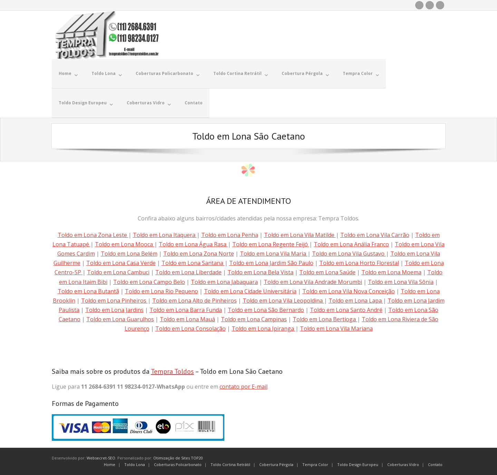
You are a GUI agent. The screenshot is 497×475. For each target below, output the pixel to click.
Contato (435, 464)
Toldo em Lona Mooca (124, 244)
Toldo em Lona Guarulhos (120, 319)
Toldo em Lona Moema (391, 272)
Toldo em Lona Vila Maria (274, 253)
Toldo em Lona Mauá (187, 319)
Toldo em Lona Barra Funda (185, 310)
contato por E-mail (243, 386)
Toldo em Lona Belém (129, 253)
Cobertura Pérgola (276, 464)
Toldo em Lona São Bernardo (266, 310)
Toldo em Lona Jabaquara (224, 282)
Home (109, 464)
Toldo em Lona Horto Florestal (359, 263)
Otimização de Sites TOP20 (178, 457)
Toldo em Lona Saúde (327, 272)
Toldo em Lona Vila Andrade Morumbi (313, 282)
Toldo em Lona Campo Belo (149, 282)
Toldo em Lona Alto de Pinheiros (194, 300)
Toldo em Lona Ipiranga (263, 328)
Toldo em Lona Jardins (114, 310)
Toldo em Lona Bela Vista (260, 272)
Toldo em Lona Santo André (346, 310)
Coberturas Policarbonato (178, 464)
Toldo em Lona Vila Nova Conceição (348, 291)
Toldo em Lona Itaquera (165, 235)
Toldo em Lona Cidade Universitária (250, 291)
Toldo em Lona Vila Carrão (374, 235)
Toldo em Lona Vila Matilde (300, 235)
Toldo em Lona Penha (229, 235)
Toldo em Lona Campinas (254, 319)
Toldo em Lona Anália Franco (351, 244)
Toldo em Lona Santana (193, 263)
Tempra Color (315, 464)
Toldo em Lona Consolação (190, 328)
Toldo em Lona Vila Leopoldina (283, 300)
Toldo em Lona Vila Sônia (400, 282)
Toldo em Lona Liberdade (188, 272)
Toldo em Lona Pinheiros (114, 300)
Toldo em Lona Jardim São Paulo (271, 263)
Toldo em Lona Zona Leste (93, 235)
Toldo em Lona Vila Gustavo (349, 253)
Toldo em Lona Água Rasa (193, 244)
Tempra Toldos (172, 371)
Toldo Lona (134, 464)
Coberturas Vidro (403, 464)
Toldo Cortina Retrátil (230, 464)
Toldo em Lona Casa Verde (121, 263)
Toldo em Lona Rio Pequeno (161, 291)
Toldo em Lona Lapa (356, 300)
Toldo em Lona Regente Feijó (270, 244)
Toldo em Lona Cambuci (118, 272)
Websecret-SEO (101, 457)
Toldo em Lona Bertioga (325, 319)
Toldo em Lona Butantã (88, 291)
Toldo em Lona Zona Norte (198, 253)
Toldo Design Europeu (357, 464)
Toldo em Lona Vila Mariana (336, 328)
